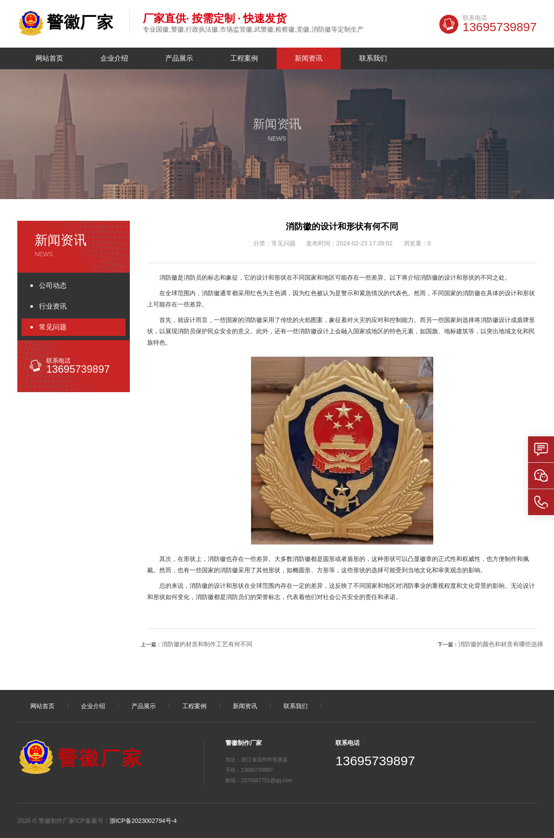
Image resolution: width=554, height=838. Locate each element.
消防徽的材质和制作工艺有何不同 (206, 644)
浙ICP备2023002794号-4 (143, 820)
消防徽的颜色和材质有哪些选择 (500, 644)
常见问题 (53, 327)
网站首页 (49, 58)
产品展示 (179, 58)
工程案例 (244, 58)
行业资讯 (53, 306)
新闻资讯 (308, 58)
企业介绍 (114, 58)
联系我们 (373, 58)
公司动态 (53, 285)
